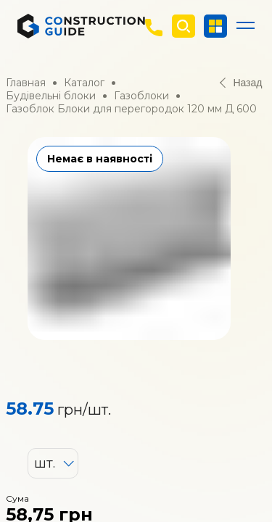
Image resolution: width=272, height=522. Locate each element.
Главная (26, 82)
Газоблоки (141, 95)
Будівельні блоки (51, 95)
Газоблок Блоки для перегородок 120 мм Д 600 (131, 108)
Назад (241, 82)
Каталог (84, 82)
